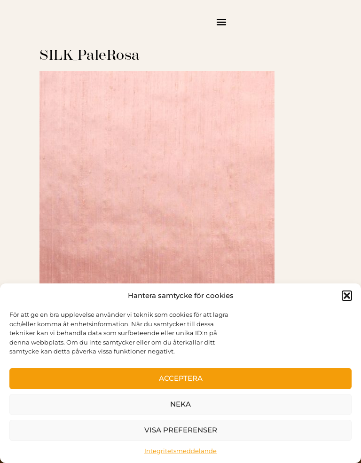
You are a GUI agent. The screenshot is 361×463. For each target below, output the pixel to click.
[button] (347, 295)
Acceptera (181, 378)
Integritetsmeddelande (180, 451)
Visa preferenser (180, 429)
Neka (180, 404)
